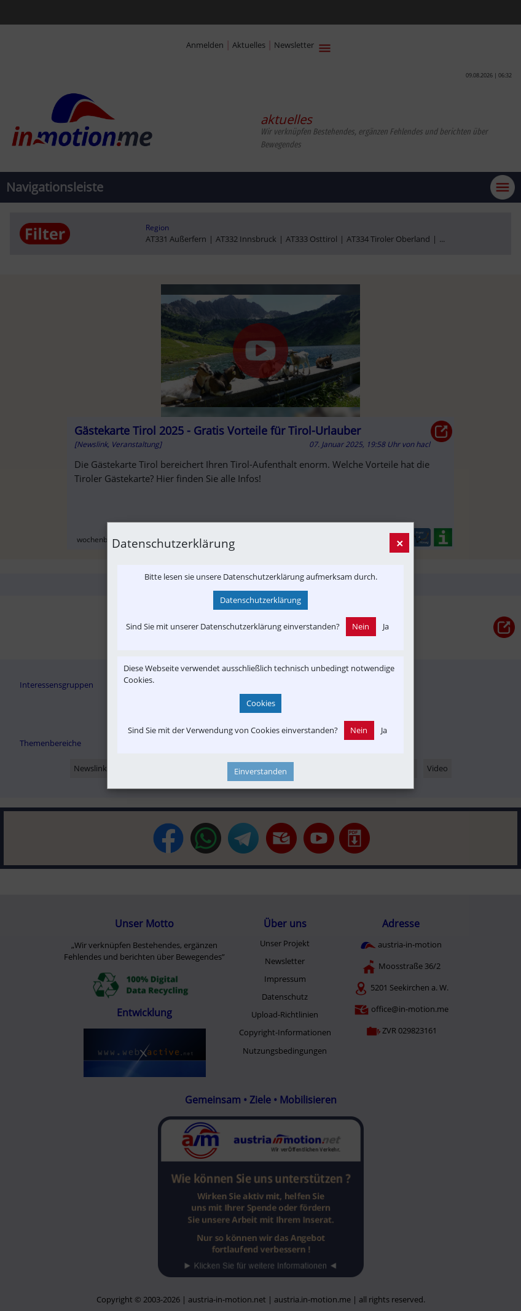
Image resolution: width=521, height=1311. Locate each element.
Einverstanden (260, 771)
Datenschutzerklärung (260, 599)
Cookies (260, 703)
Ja (386, 626)
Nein (360, 626)
